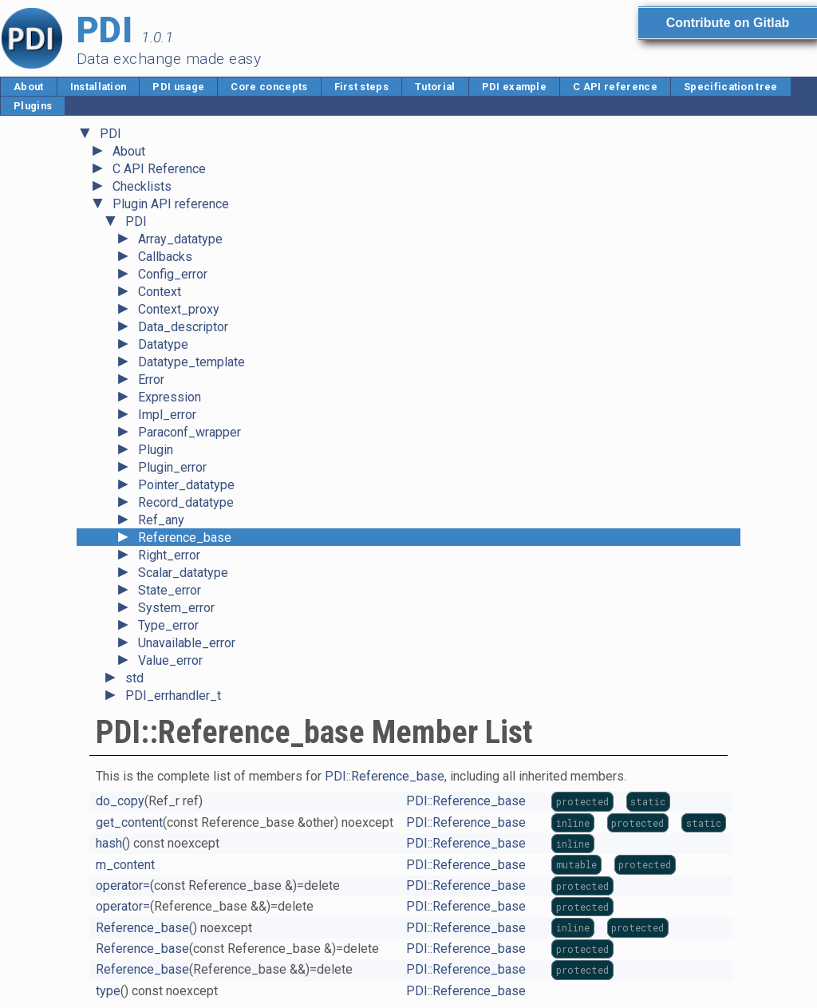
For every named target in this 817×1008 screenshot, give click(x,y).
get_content (129, 822)
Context (159, 291)
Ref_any (161, 520)
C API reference (615, 87)
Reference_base (184, 537)
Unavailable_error (186, 642)
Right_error (169, 555)
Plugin (155, 449)
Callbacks (165, 256)
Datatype (163, 344)
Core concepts (269, 87)
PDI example (514, 87)
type (108, 990)
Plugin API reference (170, 203)
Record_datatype (186, 502)
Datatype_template (191, 362)
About (29, 87)
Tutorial (435, 87)
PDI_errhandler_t (173, 695)
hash (109, 843)
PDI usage (178, 87)
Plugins (33, 106)
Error (151, 379)
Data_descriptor (183, 326)
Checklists (142, 186)
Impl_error (167, 414)
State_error (169, 590)
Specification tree (731, 87)
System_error (176, 607)
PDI (110, 133)
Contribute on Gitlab (728, 23)
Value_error (170, 660)
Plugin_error (172, 467)
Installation (98, 87)
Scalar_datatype (183, 572)
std (134, 678)
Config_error (172, 274)
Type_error (168, 625)
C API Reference (159, 168)
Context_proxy (178, 309)
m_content (125, 864)
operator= (123, 885)
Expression (169, 397)
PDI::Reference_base (384, 776)
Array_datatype (180, 239)
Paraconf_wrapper (189, 432)
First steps (361, 87)
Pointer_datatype (186, 484)
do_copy (120, 800)
